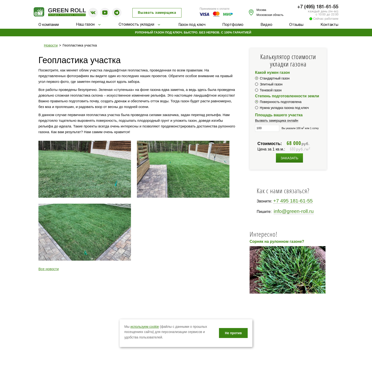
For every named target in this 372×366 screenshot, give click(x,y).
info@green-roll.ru (294, 211)
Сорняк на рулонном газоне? (277, 241)
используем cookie (144, 326)
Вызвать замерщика (157, 12)
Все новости (48, 269)
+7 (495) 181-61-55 (317, 7)
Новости (51, 45)
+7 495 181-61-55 (293, 200)
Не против (233, 333)
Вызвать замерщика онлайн (276, 120)
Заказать (289, 158)
